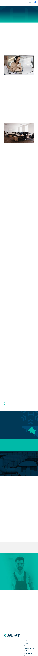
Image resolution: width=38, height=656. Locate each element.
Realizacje (27, 651)
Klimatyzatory (28, 653)
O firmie (26, 643)
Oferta (26, 646)
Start (25, 641)
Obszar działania (29, 648)
